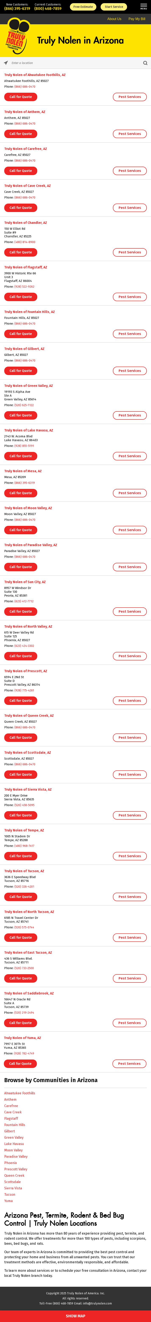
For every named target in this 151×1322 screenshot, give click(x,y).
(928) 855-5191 (24, 446)
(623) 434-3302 (23, 646)
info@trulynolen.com (97, 1303)
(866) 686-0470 (24, 86)
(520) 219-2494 (20, 1013)
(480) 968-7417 (22, 846)
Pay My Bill (137, 19)
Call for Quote (21, 97)
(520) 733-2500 (20, 968)
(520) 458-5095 (23, 805)
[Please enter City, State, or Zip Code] (75, 63)
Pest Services (130, 97)
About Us (114, 19)
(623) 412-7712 (23, 601)
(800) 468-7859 (47, 8)
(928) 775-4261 (23, 690)
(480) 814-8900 (24, 242)
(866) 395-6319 (17, 8)
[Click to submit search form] (145, 63)
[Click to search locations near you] (6, 63)
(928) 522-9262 (24, 286)
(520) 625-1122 (24, 405)
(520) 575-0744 (21, 927)
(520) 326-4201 (22, 886)
